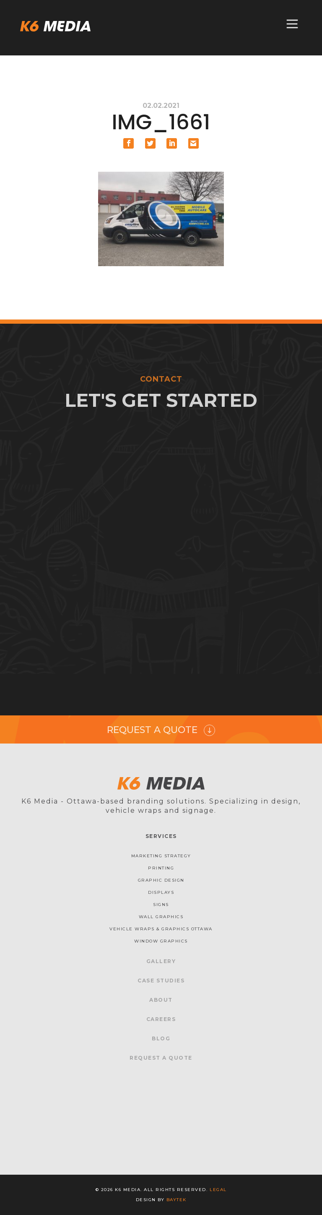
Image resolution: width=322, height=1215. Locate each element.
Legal (218, 1189)
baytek (176, 1199)
